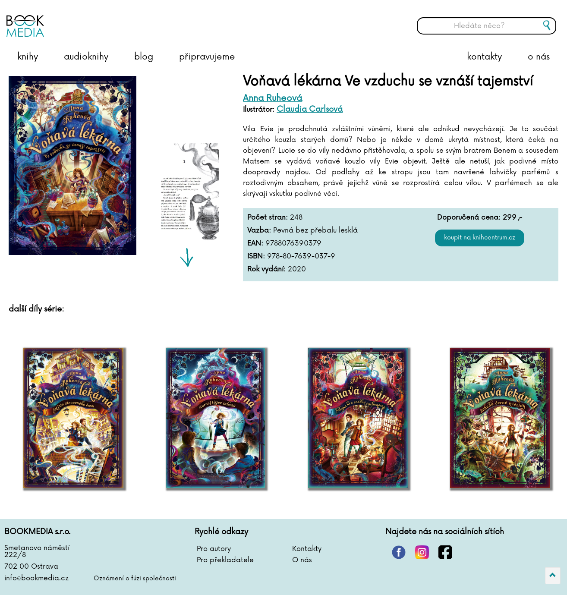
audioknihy (86, 57)
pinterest (399, 552)
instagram (422, 552)
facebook (445, 552)
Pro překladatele (225, 560)
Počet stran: (267, 217)
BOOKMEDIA (92, 19)
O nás (302, 560)
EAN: (255, 243)
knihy (27, 57)
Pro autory (214, 549)
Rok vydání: (266, 269)
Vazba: (259, 230)
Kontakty (306, 549)
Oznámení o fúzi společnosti (135, 578)
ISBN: (256, 256)
